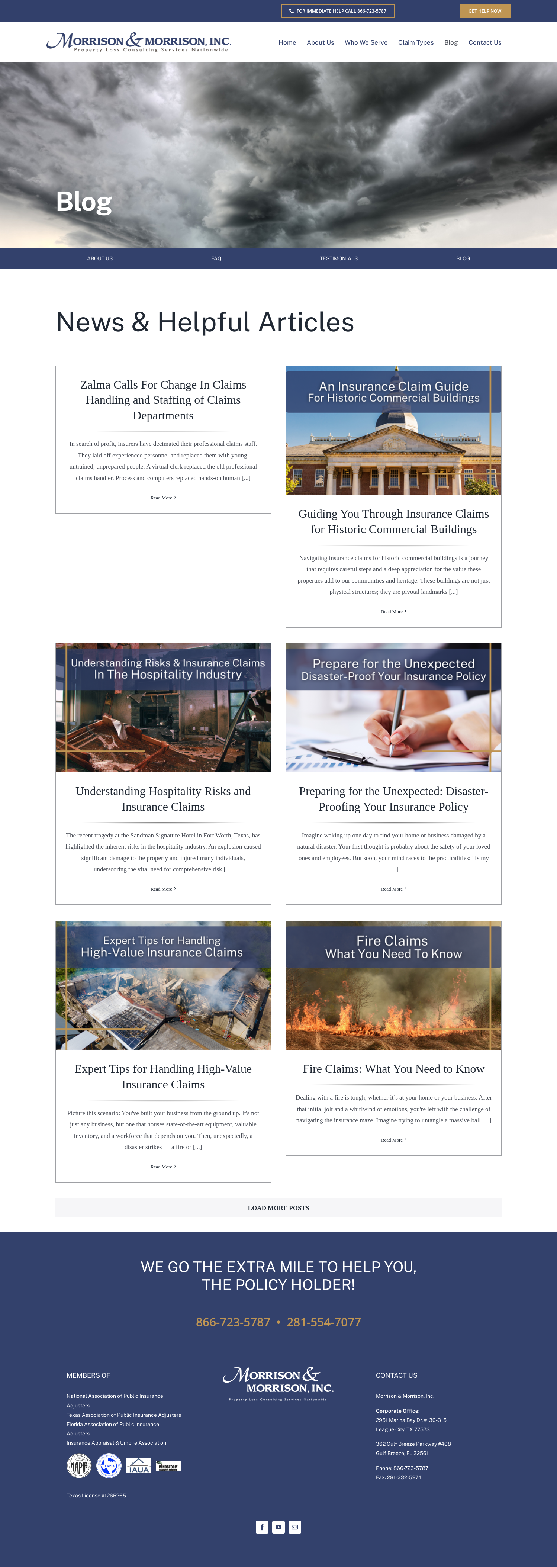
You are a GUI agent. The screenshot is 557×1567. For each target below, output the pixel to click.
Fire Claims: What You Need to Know (393, 1068)
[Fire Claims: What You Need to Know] (393, 985)
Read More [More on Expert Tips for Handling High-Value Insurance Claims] (161, 1166)
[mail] (295, 1527)
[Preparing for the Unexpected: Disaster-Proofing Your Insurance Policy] (393, 707)
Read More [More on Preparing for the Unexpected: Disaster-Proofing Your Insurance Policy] (392, 889)
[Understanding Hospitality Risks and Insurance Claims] (163, 707)
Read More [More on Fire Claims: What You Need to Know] (392, 1166)
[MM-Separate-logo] (138, 35)
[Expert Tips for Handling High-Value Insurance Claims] (163, 985)
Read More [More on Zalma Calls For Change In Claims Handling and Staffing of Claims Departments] (161, 611)
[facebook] (262, 1527)
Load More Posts (278, 1208)
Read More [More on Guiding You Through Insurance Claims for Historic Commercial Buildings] (392, 611)
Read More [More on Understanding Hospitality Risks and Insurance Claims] (161, 889)
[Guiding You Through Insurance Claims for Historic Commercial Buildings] (393, 430)
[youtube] (278, 1527)
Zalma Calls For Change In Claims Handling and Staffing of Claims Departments (163, 400)
